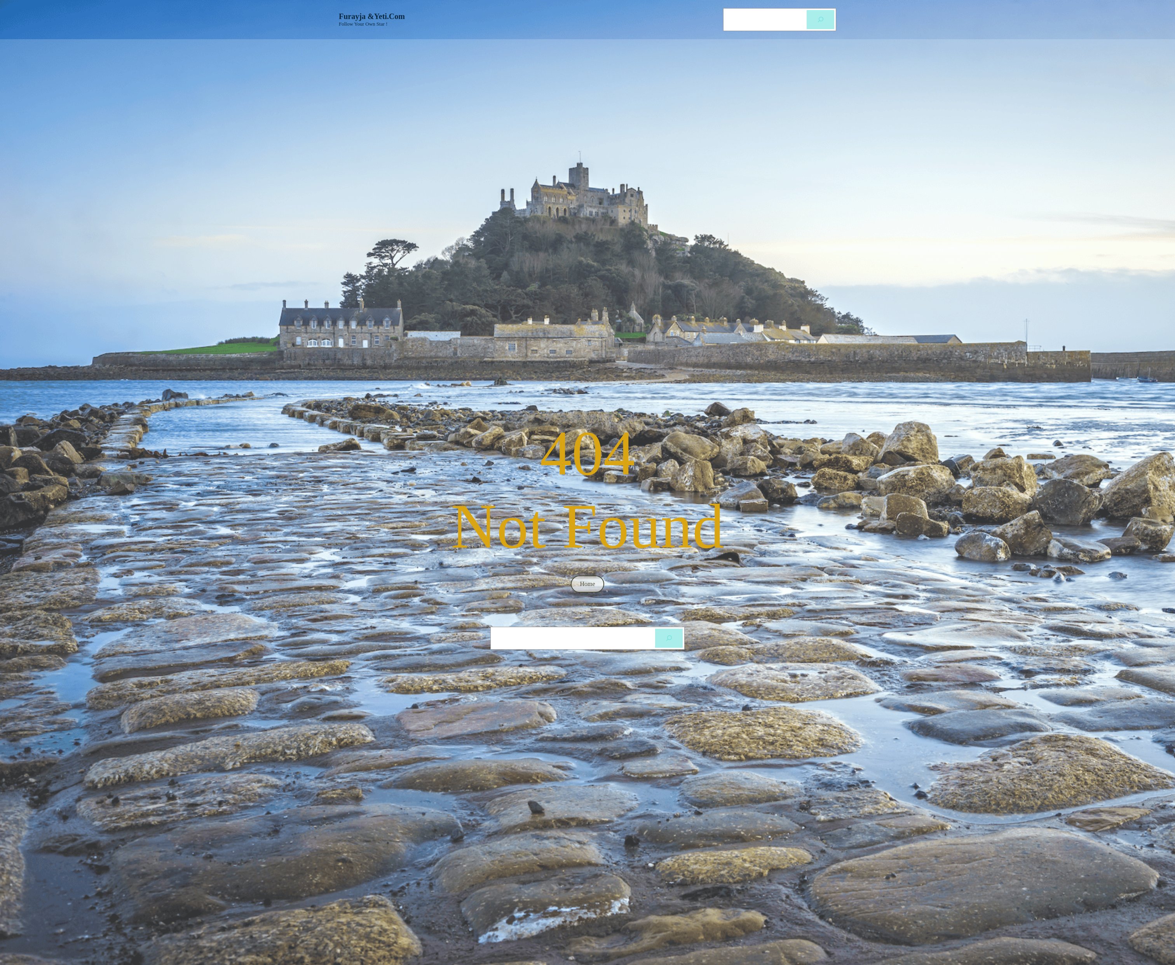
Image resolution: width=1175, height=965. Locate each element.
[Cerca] (820, 19)
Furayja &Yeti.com (372, 16)
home (587, 584)
